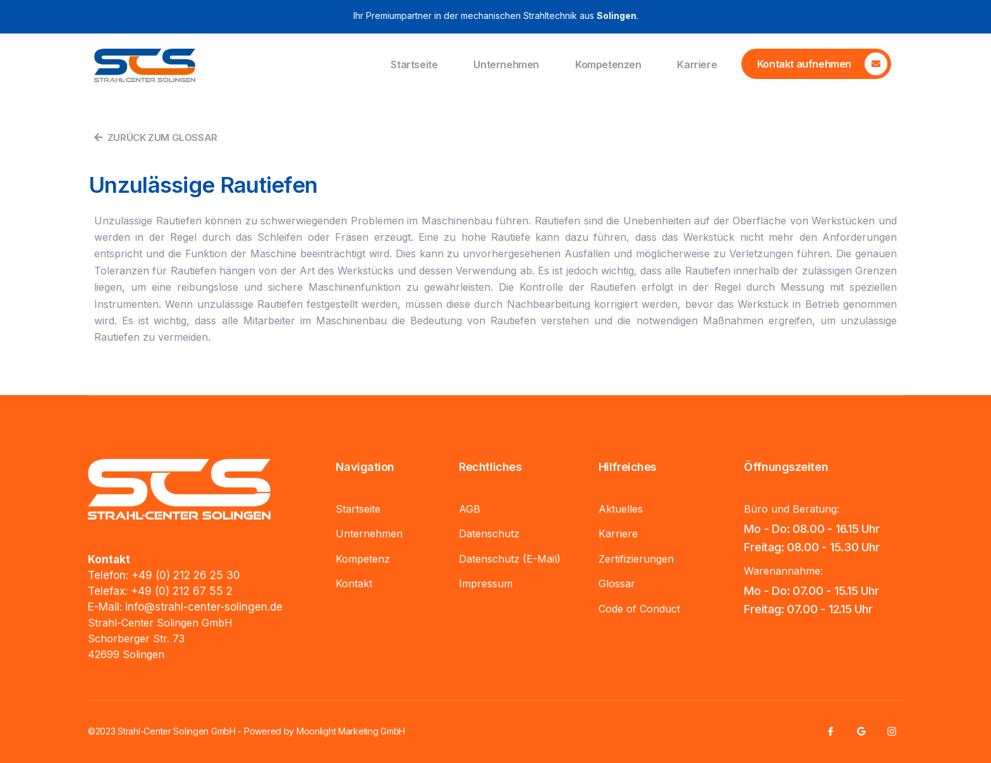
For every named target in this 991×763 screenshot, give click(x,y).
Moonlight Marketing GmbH (350, 731)
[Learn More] (816, 64)
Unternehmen (506, 65)
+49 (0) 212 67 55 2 (182, 591)
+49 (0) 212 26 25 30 (185, 575)
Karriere (697, 65)
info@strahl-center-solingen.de (204, 607)
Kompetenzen (608, 65)
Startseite (414, 65)
